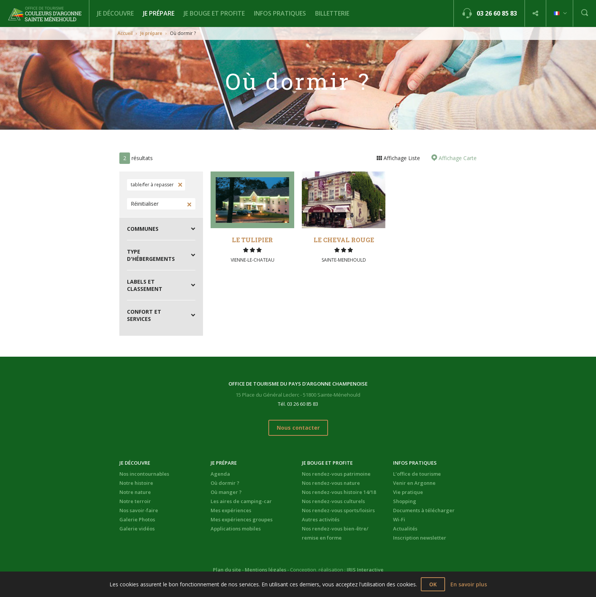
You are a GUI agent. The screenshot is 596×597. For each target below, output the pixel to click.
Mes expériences (231, 510)
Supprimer (179, 185)
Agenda (220, 473)
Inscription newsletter (419, 537)
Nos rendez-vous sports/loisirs (338, 510)
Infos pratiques (280, 13)
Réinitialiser (145, 203)
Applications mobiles (236, 528)
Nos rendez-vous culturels (333, 501)
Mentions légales (265, 569)
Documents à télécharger (424, 510)
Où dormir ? (225, 483)
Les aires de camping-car (241, 501)
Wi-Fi (399, 519)
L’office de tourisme (417, 473)
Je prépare (158, 13)
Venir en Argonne (414, 483)
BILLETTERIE (332, 13)
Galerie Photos (137, 519)
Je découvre (115, 13)
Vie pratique (408, 492)
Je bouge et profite (214, 13)
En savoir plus (468, 584)
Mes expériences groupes (242, 519)
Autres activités (320, 519)
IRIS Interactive (365, 569)
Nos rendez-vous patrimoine (336, 473)
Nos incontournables (144, 473)
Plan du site (227, 569)
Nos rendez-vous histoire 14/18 (339, 492)
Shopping (404, 501)
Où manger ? (226, 492)
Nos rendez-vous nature (331, 483)
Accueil (125, 33)
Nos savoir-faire (138, 510)
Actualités (405, 528)
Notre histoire (136, 483)
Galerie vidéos (137, 528)
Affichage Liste (401, 158)
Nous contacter (298, 427)
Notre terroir (135, 501)
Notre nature (135, 492)
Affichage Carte (457, 158)
